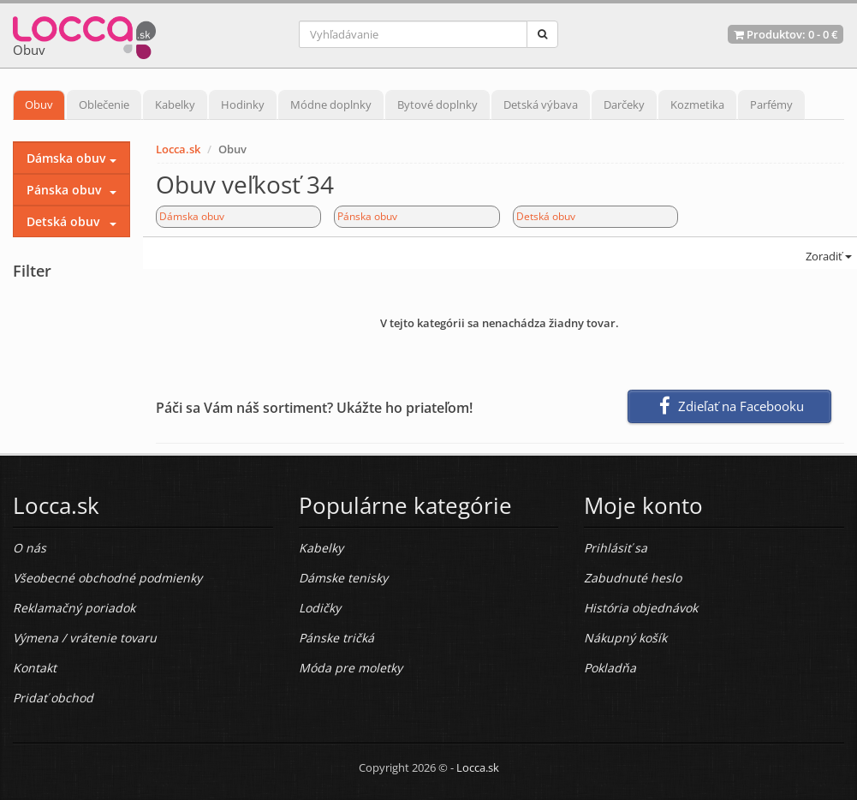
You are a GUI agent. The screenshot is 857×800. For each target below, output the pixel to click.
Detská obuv (545, 216)
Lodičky (320, 608)
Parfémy (771, 104)
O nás (29, 548)
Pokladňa (610, 668)
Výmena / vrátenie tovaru (85, 638)
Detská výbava (540, 104)
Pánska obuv (367, 216)
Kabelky (175, 104)
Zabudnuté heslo (632, 578)
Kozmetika (697, 104)
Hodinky (243, 104)
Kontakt (35, 668)
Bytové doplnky (437, 104)
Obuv (39, 104)
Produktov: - (785, 34)
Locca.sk (178, 149)
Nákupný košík (625, 638)
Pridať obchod (53, 698)
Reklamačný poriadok (74, 608)
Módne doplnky (331, 104)
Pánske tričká (336, 638)
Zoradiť (827, 256)
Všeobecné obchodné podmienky (107, 578)
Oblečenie (104, 104)
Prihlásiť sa (615, 548)
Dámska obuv (191, 216)
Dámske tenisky (343, 578)
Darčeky (624, 104)
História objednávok (641, 608)
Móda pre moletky (350, 668)
